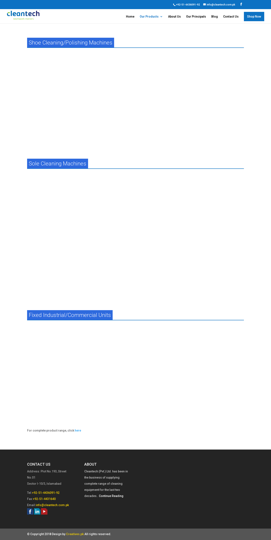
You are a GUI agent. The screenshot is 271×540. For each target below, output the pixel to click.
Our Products (149, 16)
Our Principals (196, 16)
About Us (174, 16)
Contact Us (231, 16)
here (78, 430)
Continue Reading (110, 496)
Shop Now (254, 16)
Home (130, 16)
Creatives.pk (75, 534)
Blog (214, 16)
